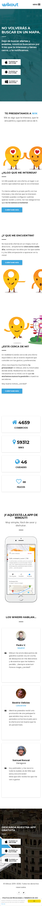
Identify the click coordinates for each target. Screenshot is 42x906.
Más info (3, 904)
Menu (36, 4)
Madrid (21, 648)
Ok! (34, 901)
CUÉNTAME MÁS (12, 210)
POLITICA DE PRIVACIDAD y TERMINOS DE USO (20, 898)
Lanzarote (21, 705)
